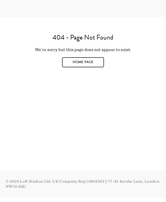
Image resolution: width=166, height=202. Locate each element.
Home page (83, 62)
